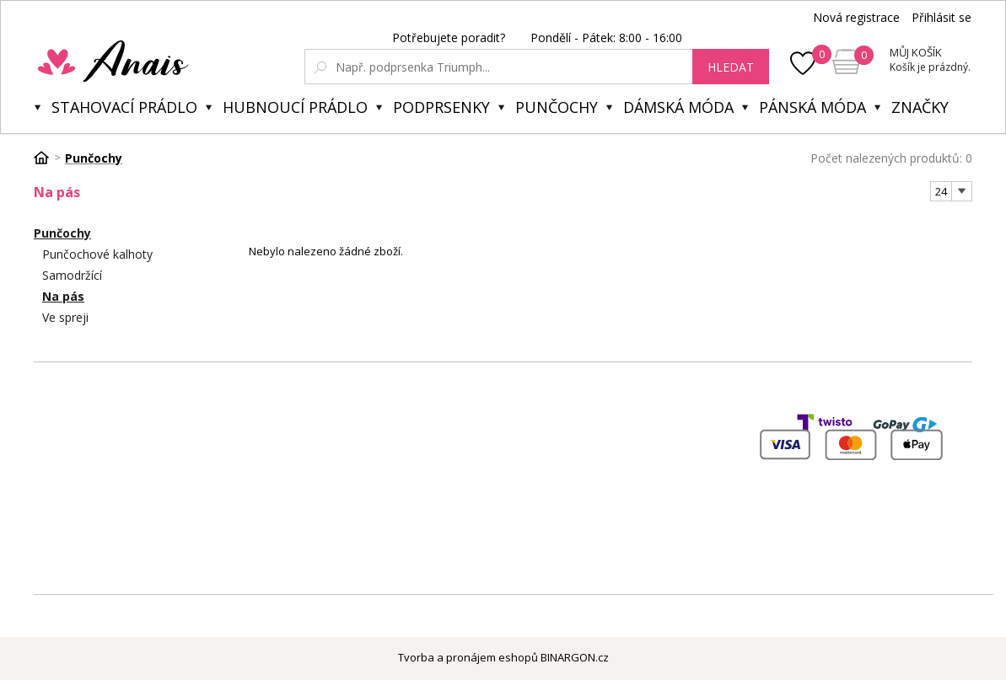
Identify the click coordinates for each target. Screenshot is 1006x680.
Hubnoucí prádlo (295, 107)
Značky (920, 107)
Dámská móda (678, 107)
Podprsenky (441, 107)
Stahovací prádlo (124, 107)
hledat (730, 67)
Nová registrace (856, 17)
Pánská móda (812, 107)
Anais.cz (153, 61)
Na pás (63, 296)
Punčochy (556, 107)
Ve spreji (65, 317)
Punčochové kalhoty (97, 254)
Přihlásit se (941, 17)
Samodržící (72, 275)
